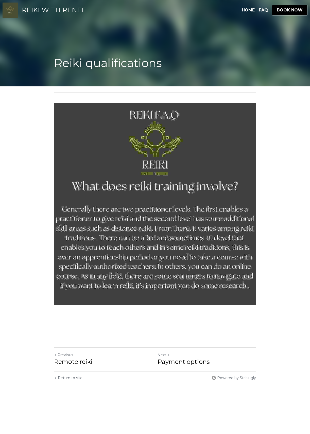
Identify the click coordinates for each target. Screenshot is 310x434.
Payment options (184, 361)
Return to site (68, 378)
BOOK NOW (290, 10)
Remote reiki (73, 361)
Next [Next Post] (164, 355)
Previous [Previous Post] (63, 355)
